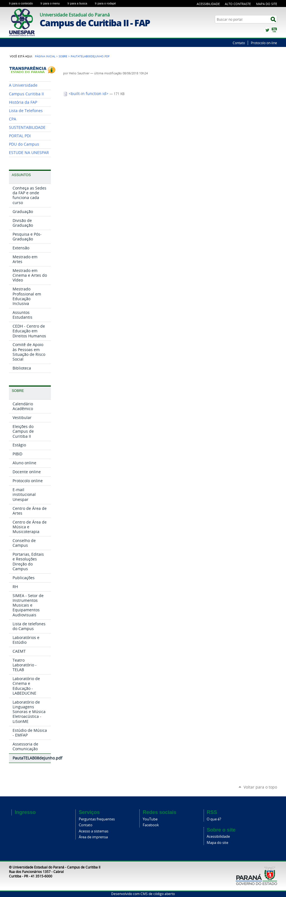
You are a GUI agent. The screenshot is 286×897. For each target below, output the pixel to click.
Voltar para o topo (260, 787)
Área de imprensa (93, 837)
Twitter (267, 30)
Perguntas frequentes (97, 819)
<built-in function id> (86, 93)
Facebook (151, 825)
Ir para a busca (80, 3)
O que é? (214, 819)
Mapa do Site (266, 4)
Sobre (63, 56)
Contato (239, 43)
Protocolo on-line (264, 43)
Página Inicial (45, 56)
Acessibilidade (208, 4)
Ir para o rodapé (108, 3)
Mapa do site (217, 842)
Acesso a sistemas (93, 831)
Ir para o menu (52, 3)
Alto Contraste (238, 4)
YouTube (274, 30)
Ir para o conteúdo (23, 3)
